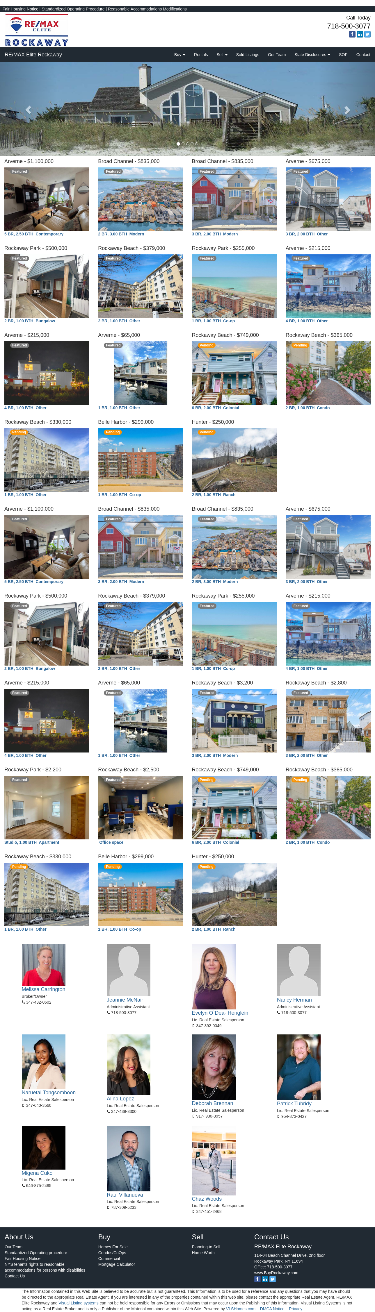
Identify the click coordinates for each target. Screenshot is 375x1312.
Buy (179, 54)
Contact (363, 54)
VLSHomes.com (240, 1308)
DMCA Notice (272, 1308)
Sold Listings (247, 54)
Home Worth (203, 1252)
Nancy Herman (294, 1000)
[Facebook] (352, 34)
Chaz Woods (207, 1199)
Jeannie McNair (125, 1000)
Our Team (277, 54)
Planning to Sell (206, 1247)
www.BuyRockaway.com (276, 1272)
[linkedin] (360, 34)
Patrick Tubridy (294, 1104)
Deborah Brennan (212, 1103)
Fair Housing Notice (20, 9)
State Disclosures (312, 54)
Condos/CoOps (112, 1252)
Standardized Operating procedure (36, 1252)
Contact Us (15, 1276)
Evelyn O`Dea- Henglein (220, 1013)
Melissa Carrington (43, 989)
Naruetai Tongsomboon (49, 1092)
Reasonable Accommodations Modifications (147, 9)
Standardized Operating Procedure (73, 9)
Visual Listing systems (78, 1303)
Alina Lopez (120, 1099)
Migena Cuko (37, 1173)
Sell (222, 54)
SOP (343, 54)
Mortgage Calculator (116, 1264)
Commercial (109, 1258)
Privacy (295, 1308)
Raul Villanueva (125, 1195)
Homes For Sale (113, 1247)
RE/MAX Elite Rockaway (33, 55)
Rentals (201, 54)
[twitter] (367, 34)
